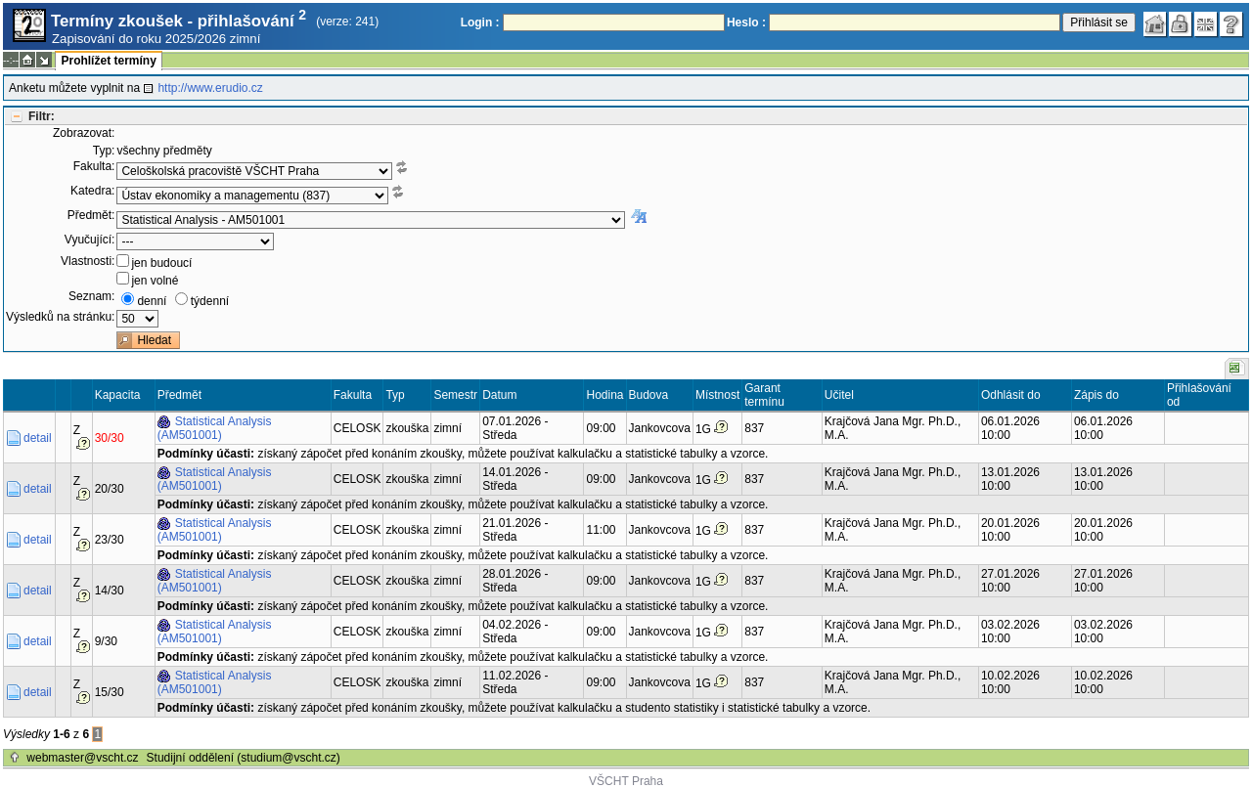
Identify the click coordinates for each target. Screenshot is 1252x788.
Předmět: (91, 215)
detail (37, 438)
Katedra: (92, 190)
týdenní (210, 301)
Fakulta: (94, 166)
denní (151, 301)
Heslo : (746, 22)
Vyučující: (90, 239)
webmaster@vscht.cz (82, 758)
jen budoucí (161, 263)
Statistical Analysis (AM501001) (214, 428)
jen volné (154, 280)
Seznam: (91, 296)
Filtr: (41, 116)
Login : (480, 22)
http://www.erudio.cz (209, 88)
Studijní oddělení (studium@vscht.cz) (243, 758)
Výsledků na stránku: (60, 317)
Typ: (104, 150)
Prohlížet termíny (108, 60)
